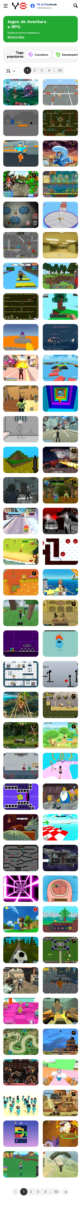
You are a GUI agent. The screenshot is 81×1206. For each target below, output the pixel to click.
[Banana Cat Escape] (60, 92)
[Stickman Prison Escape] (20, 429)
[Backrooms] (60, 245)
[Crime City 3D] (60, 429)
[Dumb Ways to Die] (60, 643)
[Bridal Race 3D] (60, 766)
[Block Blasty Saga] (20, 1134)
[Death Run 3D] (20, 888)
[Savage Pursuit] (60, 705)
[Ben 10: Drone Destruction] (20, 551)
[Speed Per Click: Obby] (20, 276)
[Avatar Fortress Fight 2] (60, 153)
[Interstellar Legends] (20, 92)
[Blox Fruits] (20, 1164)
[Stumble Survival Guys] (20, 1011)
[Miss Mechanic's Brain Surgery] (60, 888)
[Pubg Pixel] (60, 1164)
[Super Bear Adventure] (20, 919)
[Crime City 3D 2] (20, 368)
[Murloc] (60, 490)
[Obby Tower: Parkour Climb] (60, 398)
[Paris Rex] (60, 460)
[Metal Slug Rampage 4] (20, 735)
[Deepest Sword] (20, 827)
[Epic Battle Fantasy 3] (20, 184)
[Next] (71, 53)
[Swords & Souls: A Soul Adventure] (60, 613)
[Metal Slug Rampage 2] (60, 1103)
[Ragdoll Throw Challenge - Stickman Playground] (60, 674)
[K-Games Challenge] (20, 1103)
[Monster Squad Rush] (60, 215)
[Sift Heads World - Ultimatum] (60, 521)
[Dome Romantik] (60, 337)
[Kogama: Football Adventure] (20, 950)
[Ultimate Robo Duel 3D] (20, 1072)
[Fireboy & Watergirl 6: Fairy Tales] (20, 245)
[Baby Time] (20, 674)
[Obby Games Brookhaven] (60, 827)
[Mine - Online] (60, 276)
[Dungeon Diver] (20, 123)
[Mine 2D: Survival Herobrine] (60, 919)
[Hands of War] (60, 950)
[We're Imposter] (20, 766)
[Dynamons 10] (60, 1134)
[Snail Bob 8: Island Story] (60, 184)
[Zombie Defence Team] (20, 490)
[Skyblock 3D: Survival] (60, 306)
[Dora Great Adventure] (60, 735)
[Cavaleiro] (38, 54)
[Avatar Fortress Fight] (60, 1042)
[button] (16, 37)
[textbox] (11, 70)
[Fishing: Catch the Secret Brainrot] (60, 582)
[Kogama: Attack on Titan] (60, 1011)
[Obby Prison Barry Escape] (60, 980)
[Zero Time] (60, 858)
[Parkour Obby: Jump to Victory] (60, 368)
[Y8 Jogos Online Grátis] (19, 6)
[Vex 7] (60, 551)
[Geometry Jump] (20, 643)
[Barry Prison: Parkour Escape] (20, 153)
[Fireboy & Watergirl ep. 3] (20, 306)
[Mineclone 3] (20, 460)
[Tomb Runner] (20, 705)
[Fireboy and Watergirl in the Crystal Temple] (20, 858)
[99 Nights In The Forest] (20, 613)
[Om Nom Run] (20, 521)
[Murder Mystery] (20, 398)
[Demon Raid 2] (20, 1042)
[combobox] (10, 71)
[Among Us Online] (20, 215)
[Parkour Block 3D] (20, 337)
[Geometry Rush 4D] (20, 796)
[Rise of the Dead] (20, 980)
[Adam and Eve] (20, 582)
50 (60, 70)
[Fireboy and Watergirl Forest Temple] (60, 123)
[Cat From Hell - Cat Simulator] (60, 1072)
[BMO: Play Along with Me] (60, 796)
